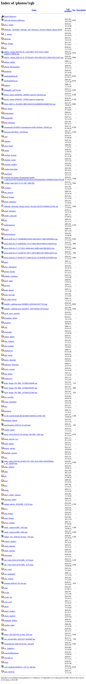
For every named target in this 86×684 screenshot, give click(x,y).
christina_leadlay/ (10, 165)
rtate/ (6, 588)
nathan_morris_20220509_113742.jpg (18, 504)
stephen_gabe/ (9, 625)
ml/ (5, 476)
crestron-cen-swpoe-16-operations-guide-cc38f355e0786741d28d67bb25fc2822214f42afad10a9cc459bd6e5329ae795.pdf (34, 178)
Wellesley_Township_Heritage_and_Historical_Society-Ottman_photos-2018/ (33, 30)
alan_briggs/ (8, 44)
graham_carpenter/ (11, 276)
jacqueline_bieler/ (10, 318)
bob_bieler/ (8, 109)
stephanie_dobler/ (10, 621)
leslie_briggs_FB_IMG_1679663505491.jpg (20, 388)
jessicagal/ (8, 332)
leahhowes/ (8, 379)
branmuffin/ (8, 118)
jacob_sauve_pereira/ (12, 313)
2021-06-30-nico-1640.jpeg (14, 20)
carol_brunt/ (8, 146)
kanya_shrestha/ (10, 360)
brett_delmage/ (9, 123)
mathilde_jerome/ (10, 453)
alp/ (5, 48)
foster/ (6, 230)
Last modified (67, 10)
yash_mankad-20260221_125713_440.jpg (19, 667)
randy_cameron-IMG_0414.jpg (15, 527)
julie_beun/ (8, 355)
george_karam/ (9, 272)
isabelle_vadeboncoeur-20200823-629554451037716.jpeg (25, 304)
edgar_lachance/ (10, 211)
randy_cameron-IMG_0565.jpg (15, 532)
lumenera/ (7, 411)
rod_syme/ (8, 569)
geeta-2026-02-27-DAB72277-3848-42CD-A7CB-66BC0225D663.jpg (30, 258)
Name (34, 10)
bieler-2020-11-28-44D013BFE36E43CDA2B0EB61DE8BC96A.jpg (29, 104)
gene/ (6, 262)
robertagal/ (8, 555)
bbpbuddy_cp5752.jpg (12, 90)
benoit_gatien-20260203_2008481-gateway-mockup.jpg (25, 95)
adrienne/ (7, 39)
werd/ (6, 662)
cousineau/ (8, 174)
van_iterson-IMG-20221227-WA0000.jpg (19, 639)
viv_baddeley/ (9, 648)
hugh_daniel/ (9, 290)
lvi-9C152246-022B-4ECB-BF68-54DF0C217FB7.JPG (24, 416)
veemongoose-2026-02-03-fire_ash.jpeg (19, 644)
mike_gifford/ (9, 467)
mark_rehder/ (9, 444)
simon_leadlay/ (9, 611)
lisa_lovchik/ (9, 397)
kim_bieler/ (8, 374)
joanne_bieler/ (9, 337)
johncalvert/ (8, 351)
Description (81, 10)
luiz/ (5, 406)
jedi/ (5, 327)
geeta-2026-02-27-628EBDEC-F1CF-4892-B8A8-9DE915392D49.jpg (30, 244)
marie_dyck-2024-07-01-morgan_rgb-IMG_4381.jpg (23, 434)
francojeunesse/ (10, 234)
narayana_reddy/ (10, 500)
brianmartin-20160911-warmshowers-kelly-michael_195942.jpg (28, 127)
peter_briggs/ (9, 518)
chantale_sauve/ (10, 160)
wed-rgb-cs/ (8, 658)
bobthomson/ (9, 113)
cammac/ (7, 141)
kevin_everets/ (9, 369)
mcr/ (5, 458)
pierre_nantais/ (9, 523)
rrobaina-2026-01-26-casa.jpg (15, 583)
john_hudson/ (9, 341)
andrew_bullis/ (9, 62)
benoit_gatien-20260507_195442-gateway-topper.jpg (24, 99)
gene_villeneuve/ (10, 267)
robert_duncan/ (9, 546)
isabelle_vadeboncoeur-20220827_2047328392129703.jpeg (26, 309)
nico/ (6, 509)
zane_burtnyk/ (9, 672)
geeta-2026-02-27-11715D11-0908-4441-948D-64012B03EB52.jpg (29, 248)
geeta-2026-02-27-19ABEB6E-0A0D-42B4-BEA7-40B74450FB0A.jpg (31, 239)
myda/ (6, 490)
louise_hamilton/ (10, 402)
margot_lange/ (9, 430)
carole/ (6, 151)
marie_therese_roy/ (11, 439)
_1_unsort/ (8, 34)
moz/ (6, 481)
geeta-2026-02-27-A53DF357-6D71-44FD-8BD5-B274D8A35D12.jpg (30, 253)
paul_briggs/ (8, 514)
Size (74, 10)
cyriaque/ (7, 188)
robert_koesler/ (9, 551)
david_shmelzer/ (10, 202)
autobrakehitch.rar (11, 81)
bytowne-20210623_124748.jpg (16, 132)
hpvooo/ (7, 286)
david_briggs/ (9, 197)
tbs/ (5, 630)
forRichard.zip (9, 225)
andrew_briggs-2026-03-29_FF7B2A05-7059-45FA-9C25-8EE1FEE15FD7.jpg (33, 58)
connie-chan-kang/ (11, 169)
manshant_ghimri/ (11, 420)
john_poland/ (9, 346)
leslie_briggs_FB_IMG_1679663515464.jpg (20, 393)
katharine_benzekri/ (11, 365)
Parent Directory (10, 16)
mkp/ (6, 472)
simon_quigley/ (10, 616)
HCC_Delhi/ (8, 25)
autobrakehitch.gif (11, 76)
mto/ (5, 486)
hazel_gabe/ (8, 281)
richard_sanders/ (10, 541)
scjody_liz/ (8, 597)
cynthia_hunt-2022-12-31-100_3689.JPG (19, 183)
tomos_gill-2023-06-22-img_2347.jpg (18, 634)
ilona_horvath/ (9, 295)
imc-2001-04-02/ (10, 299)
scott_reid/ (8, 602)
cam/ (6, 137)
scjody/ (6, 593)
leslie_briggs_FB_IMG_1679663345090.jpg (20, 383)
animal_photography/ (12, 67)
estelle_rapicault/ (10, 216)
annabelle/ (8, 71)
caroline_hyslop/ (10, 155)
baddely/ (7, 85)
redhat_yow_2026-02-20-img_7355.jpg (18, 537)
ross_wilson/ (8, 579)
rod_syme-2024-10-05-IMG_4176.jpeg (18, 565)
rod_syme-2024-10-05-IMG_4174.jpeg (18, 560)
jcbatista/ (7, 323)
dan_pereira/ (8, 192)
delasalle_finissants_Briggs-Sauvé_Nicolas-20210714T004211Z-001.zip (31, 206)
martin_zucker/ (9, 448)
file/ (5, 220)
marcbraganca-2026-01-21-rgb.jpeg (17, 425)
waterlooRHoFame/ (11, 653)
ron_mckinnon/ (9, 574)
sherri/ (6, 607)
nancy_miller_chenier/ (12, 495)
